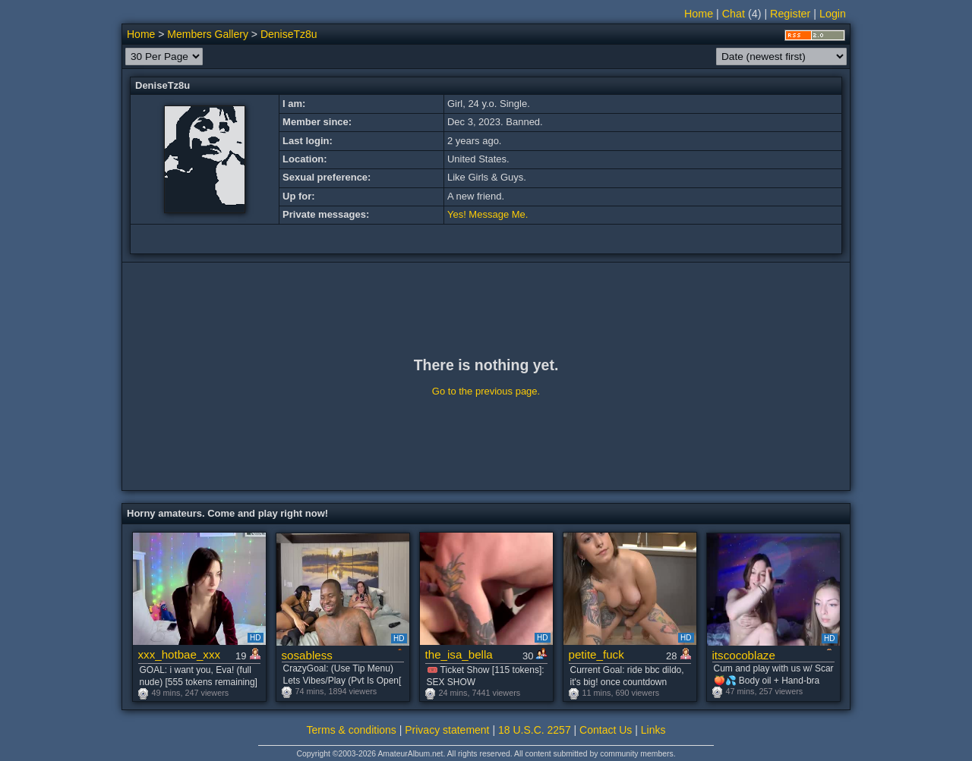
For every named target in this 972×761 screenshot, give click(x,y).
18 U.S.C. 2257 (534, 730)
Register (790, 14)
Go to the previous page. (486, 391)
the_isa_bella (459, 654)
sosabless (307, 655)
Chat (733, 14)
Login (832, 14)
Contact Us (605, 730)
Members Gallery (207, 34)
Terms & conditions (351, 730)
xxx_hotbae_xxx (179, 654)
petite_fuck (596, 654)
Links (653, 730)
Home (698, 14)
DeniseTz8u (288, 34)
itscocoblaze (743, 655)
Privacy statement (447, 730)
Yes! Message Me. (487, 214)
